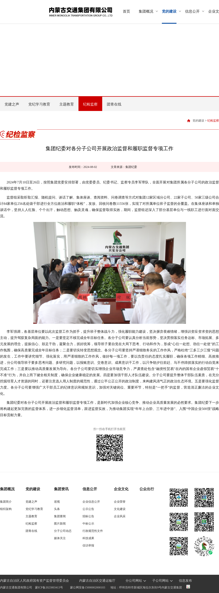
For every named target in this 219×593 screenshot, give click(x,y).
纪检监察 (90, 104)
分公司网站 (134, 580)
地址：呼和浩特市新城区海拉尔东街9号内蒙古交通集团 (146, 587)
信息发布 (185, 580)
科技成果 (88, 538)
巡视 (57, 501)
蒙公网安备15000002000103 (87, 587)
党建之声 (12, 104)
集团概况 (146, 11)
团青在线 (114, 104)
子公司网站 (160, 580)
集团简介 (6, 501)
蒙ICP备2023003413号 (49, 587)
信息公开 (192, 11)
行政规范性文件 (92, 530)
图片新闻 (60, 523)
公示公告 (88, 509)
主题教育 (66, 104)
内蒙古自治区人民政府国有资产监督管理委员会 (34, 580)
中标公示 (88, 523)
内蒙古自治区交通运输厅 (97, 580)
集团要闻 (60, 516)
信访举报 (88, 545)
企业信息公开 (91, 501)
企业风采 (120, 516)
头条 (57, 509)
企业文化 (121, 489)
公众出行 (146, 489)
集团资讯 (61, 489)
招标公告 (88, 516)
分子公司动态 (63, 530)
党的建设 (169, 11)
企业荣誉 (120, 501)
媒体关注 (60, 538)
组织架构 (6, 509)
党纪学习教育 (39, 104)
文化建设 (120, 509)
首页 (126, 11)
